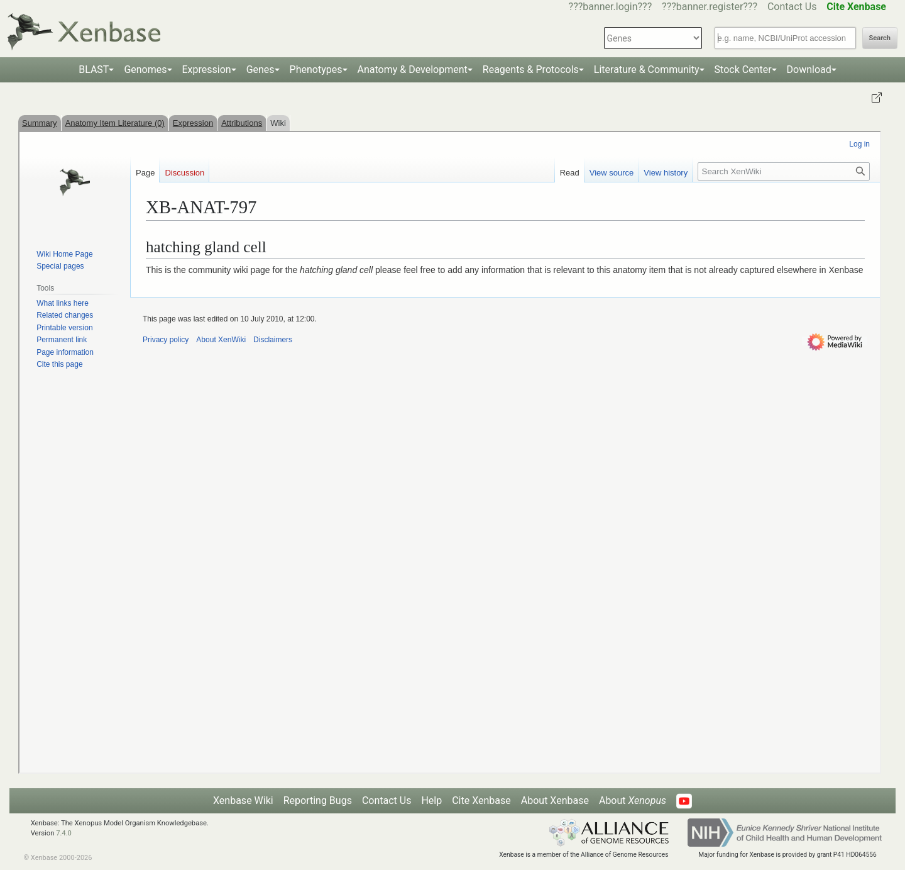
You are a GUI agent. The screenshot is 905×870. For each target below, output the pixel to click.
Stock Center (743, 69)
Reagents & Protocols (531, 69)
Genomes (145, 69)
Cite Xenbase (481, 800)
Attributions (241, 123)
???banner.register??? (709, 7)
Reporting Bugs (317, 800)
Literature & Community (646, 69)
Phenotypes (316, 69)
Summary (39, 123)
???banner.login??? (610, 7)
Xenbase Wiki (243, 800)
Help (431, 800)
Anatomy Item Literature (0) (115, 123)
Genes (260, 69)
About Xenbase (555, 800)
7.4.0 (64, 833)
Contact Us (792, 7)
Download (809, 69)
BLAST (94, 69)
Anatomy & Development (413, 69)
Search (880, 38)
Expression (206, 69)
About (632, 800)
